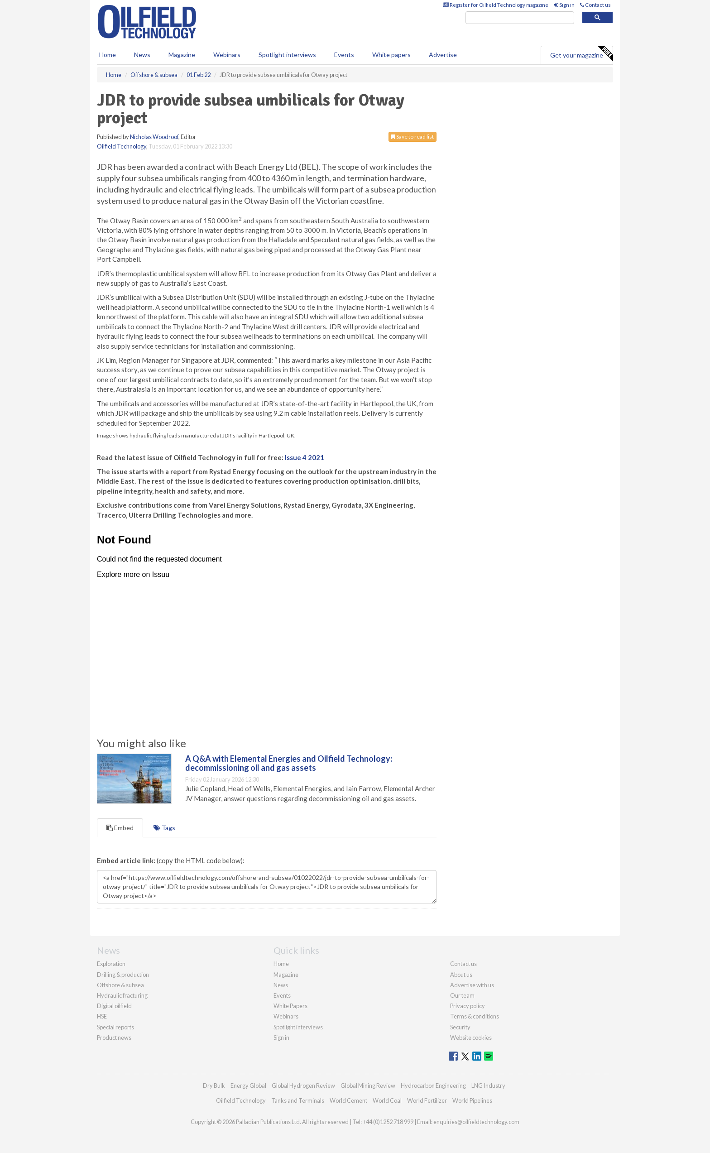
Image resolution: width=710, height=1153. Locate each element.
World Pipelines (472, 1100)
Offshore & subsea (120, 985)
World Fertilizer (427, 1100)
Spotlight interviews (287, 54)
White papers (391, 54)
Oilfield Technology (121, 146)
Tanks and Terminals (297, 1100)
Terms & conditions (474, 1016)
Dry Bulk (214, 1085)
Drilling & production (123, 974)
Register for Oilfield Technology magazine (495, 5)
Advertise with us (472, 985)
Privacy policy (467, 1005)
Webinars (226, 54)
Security (460, 1027)
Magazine (181, 54)
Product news (114, 1037)
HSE (102, 1016)
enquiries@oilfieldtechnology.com (476, 1121)
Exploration (111, 963)
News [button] (142, 54)
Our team (462, 995)
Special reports (115, 1027)
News (280, 985)
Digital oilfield (114, 1005)
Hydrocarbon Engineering (433, 1085)
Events (344, 54)
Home (107, 54)
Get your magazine (581, 54)
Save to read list (412, 136)
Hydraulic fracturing (122, 995)
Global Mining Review (368, 1085)
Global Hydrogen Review (303, 1085)
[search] (519, 17)
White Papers (290, 1005)
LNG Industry (488, 1085)
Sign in (564, 5)
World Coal (387, 1100)
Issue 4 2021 (304, 457)
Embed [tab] (120, 827)
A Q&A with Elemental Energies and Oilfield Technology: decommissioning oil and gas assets (288, 763)
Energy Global (248, 1085)
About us (461, 974)
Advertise (443, 54)
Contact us (595, 5)
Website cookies (471, 1037)
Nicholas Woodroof (154, 136)
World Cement (348, 1100)
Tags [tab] (164, 827)
